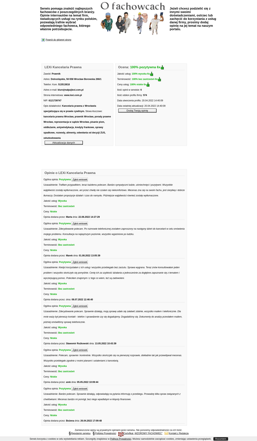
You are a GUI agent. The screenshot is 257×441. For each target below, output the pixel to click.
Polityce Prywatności (120, 439)
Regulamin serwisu (80, 433)
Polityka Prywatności (104, 433)
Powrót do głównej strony (58, 39)
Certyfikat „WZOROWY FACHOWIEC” (140, 433)
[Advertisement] (111, 52)
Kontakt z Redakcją (176, 433)
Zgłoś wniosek (79, 179)
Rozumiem (220, 439)
